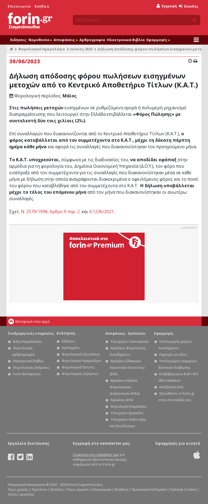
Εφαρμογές (158, 39)
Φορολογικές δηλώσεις (31, 367)
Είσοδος (188, 6)
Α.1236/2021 (101, 212)
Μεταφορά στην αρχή (32, 321)
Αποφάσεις (65, 39)
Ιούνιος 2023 (81, 49)
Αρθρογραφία (92, 39)
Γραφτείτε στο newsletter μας (96, 454)
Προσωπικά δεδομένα (149, 489)
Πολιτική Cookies (183, 489)
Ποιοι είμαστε (78, 489)
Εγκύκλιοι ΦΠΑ (121, 400)
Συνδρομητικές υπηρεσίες (31, 333)
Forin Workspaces (27, 374)
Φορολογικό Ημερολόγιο (41, 49)
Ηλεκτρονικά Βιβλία (126, 39)
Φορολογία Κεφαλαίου (128, 406)
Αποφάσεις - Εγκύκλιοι (125, 333)
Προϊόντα (39, 489)
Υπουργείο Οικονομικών (129, 341)
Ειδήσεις (18, 39)
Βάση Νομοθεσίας (27, 341)
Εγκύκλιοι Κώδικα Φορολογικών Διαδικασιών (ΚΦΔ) (125, 387)
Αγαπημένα (70, 347)
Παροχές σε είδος (173, 354)
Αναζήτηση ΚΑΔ (171, 387)
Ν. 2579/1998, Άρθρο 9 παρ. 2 (50, 212)
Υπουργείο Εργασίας (126, 413)
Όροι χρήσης (18, 489)
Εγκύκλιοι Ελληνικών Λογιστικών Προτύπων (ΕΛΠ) (127, 367)
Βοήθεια (42, 6)
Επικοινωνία (19, 6)
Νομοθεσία (40, 39)
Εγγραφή (167, 6)
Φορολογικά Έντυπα (78, 367)
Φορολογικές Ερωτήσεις (81, 354)
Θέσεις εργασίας (21, 494)
